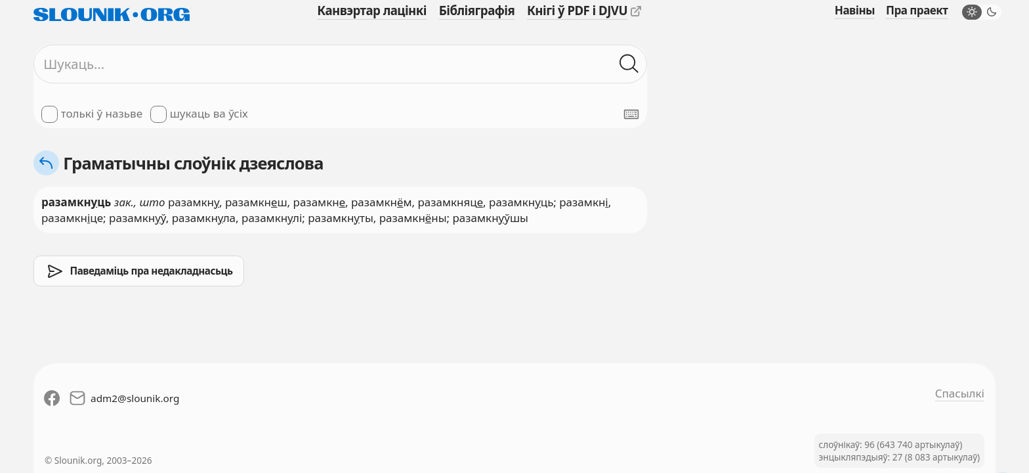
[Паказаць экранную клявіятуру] (631, 114)
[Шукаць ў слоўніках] (629, 64)
